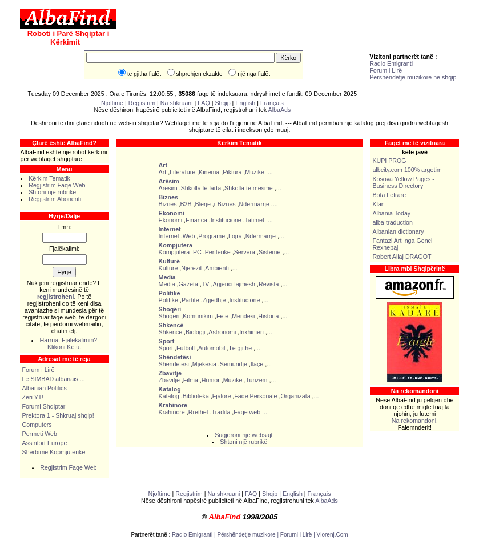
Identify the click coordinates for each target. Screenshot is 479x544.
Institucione (226, 220)
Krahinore (172, 412)
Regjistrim (141, 102)
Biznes (168, 204)
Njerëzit (191, 268)
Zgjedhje (214, 300)
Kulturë (168, 268)
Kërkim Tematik (49, 178)
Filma (190, 380)
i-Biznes (225, 204)
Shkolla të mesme (248, 188)
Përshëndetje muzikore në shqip (412, 77)
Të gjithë (240, 348)
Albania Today (391, 213)
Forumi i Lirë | (298, 534)
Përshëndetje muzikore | (248, 534)
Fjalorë (221, 396)
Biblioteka (196, 396)
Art (163, 172)
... (270, 172)
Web (189, 236)
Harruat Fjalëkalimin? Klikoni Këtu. (69, 343)
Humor (211, 380)
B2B (186, 204)
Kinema (209, 172)
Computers (37, 424)
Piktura (232, 172)
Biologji (195, 332)
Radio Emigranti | (194, 534)
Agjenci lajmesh (233, 284)
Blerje (203, 204)
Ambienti (216, 268)
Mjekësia (204, 364)
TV (206, 284)
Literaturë (182, 172)
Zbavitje (169, 380)
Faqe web (247, 412)
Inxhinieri (251, 332)
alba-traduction (392, 222)
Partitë (190, 300)
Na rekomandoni (414, 420)
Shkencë (170, 332)
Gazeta (188, 284)
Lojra (235, 236)
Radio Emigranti (391, 63)
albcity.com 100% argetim (406, 169)
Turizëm (256, 380)
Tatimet (254, 220)
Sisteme (270, 252)
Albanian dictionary (398, 231)
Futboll (185, 348)
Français (272, 102)
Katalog (169, 396)
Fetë (222, 316)
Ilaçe (257, 364)
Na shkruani (176, 102)
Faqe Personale (255, 396)
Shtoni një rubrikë (52, 192)
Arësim (168, 188)
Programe (211, 236)
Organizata (295, 396)
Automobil (211, 348)
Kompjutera (174, 252)
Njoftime (112, 102)
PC (197, 252)
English (245, 102)
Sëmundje (233, 364)
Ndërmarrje (254, 204)
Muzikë (254, 172)
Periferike (218, 252)
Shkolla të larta (201, 188)
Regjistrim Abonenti (55, 198)
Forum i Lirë (385, 70)
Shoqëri (169, 316)
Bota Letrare (389, 194)
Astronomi (222, 332)
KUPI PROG (389, 160)
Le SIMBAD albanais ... (53, 378)
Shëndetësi (174, 364)
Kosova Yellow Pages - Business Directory (403, 182)
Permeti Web (39, 433)
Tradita (221, 412)
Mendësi (243, 316)
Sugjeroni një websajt (243, 434)
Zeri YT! (33, 397)
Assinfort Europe (44, 442)
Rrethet (198, 412)
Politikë (168, 300)
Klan (378, 204)
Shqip (222, 102)
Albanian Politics (44, 388)
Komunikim (198, 316)
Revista (269, 284)
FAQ (204, 102)
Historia (268, 316)
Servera (244, 252)
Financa (196, 220)
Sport (166, 348)
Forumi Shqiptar (44, 406)
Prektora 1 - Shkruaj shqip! (58, 415)
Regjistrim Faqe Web (57, 185)
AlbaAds (279, 109)
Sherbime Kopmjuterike (54, 452)
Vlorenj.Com (332, 534)
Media (167, 284)
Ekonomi (170, 220)
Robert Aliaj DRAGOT (401, 256)
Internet (169, 236)
